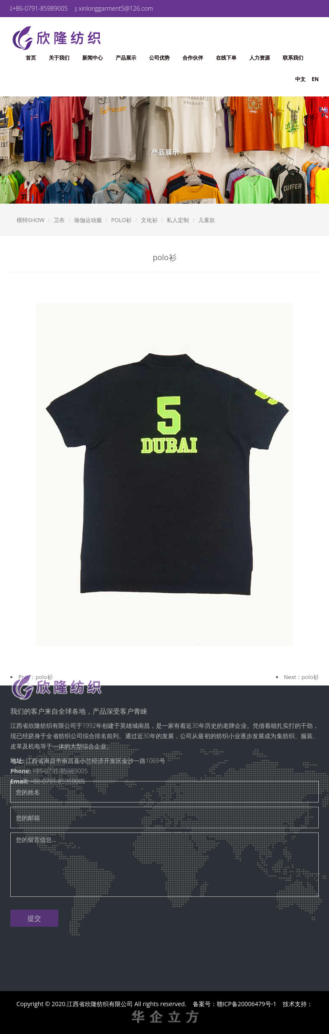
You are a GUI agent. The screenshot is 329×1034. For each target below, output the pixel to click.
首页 (31, 57)
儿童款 (206, 220)
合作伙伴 (192, 57)
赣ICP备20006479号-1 (247, 1004)
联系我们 (293, 57)
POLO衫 (121, 220)
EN (315, 79)
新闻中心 (92, 57)
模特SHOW (31, 220)
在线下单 (226, 57)
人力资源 (259, 57)
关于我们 (59, 57)
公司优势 (159, 57)
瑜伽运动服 (88, 220)
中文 (300, 79)
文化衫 (149, 220)
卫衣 (59, 220)
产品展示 (126, 57)
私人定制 (178, 220)
